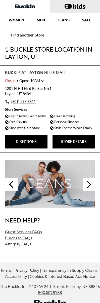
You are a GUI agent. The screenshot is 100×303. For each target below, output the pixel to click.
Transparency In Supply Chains (69, 270)
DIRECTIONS (26, 141)
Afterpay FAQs (18, 243)
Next (89, 184)
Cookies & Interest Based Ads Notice (62, 276)
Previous (11, 184)
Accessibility (16, 276)
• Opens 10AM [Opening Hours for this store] (22, 81)
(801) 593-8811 (23, 101)
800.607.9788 (50, 292)
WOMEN (16, 20)
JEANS (64, 20)
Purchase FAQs (18, 237)
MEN (40, 20)
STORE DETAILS (74, 141)
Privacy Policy (27, 270)
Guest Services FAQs (23, 231)
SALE (86, 20)
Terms (6, 270)
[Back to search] (27, 34)
